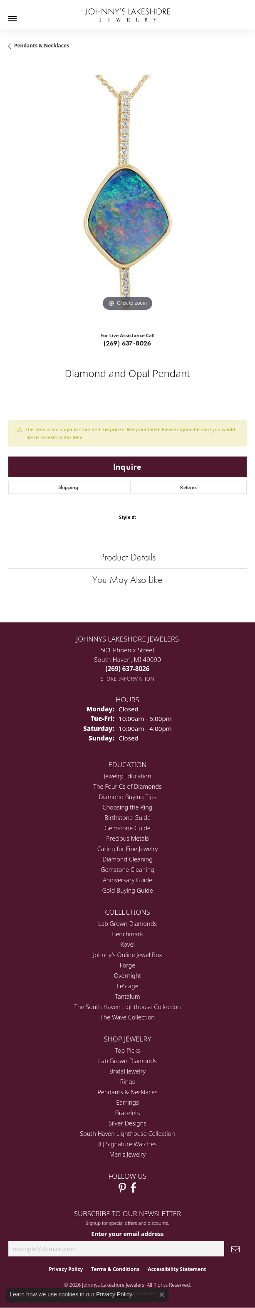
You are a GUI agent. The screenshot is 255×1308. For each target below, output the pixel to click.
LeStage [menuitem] (127, 986)
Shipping (68, 487)
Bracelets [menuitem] (127, 1113)
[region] (127, 194)
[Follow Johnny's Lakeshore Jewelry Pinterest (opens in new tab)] (122, 1188)
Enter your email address (127, 1234)
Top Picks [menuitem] (127, 1050)
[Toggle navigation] (12, 19)
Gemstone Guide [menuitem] (127, 828)
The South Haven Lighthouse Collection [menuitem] (127, 1007)
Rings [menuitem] (127, 1082)
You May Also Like (127, 579)
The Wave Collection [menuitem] (127, 1017)
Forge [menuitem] (128, 965)
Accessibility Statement (177, 1269)
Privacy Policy (66, 1269)
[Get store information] (127, 678)
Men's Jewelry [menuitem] (127, 1154)
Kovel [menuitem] (127, 944)
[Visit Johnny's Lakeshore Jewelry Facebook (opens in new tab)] (133, 1188)
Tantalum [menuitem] (127, 996)
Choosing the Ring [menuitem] (128, 807)
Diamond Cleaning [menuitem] (127, 859)
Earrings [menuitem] (127, 1102)
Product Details (128, 556)
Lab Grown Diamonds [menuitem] (127, 924)
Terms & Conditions (115, 1269)
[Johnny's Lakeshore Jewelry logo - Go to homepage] (127, 11)
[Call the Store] (128, 668)
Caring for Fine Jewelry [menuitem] (127, 849)
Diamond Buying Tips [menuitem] (127, 797)
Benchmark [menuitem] (127, 934)
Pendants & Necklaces (41, 45)
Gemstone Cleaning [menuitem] (127, 870)
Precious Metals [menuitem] (127, 838)
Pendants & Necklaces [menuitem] (127, 1092)
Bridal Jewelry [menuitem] (127, 1071)
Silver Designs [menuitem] (127, 1123)
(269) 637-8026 (127, 343)
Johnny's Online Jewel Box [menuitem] (127, 955)
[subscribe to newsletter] (235, 1248)
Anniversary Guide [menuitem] (127, 880)
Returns (188, 487)
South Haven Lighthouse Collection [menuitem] (127, 1134)
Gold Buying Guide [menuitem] (127, 890)
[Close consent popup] (161, 1294)
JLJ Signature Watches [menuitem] (127, 1144)
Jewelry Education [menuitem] (127, 776)
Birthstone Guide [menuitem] (127, 818)
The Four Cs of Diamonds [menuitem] (127, 786)
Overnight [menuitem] (127, 976)
